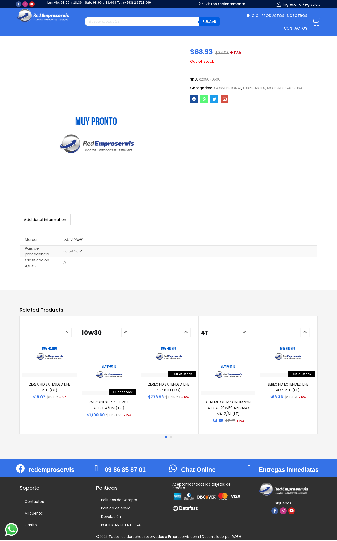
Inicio (253, 15)
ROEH (236, 537)
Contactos (295, 28)
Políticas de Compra (119, 500)
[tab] (45, 219)
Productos (272, 15)
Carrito (31, 526)
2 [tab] (171, 438)
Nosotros (297, 15)
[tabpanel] (49, 375)
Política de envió (115, 509)
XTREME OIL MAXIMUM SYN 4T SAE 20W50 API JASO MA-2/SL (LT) (228, 409)
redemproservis (51, 470)
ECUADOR (72, 251)
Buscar (209, 21)
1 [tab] (166, 438)
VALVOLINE (73, 240)
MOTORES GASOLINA (284, 87)
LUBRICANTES (254, 87)
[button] (316, 21)
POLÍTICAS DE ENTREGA (121, 526)
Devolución (111, 517)
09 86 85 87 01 (125, 470)
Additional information (45, 219)
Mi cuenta (34, 514)
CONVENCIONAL (227, 87)
